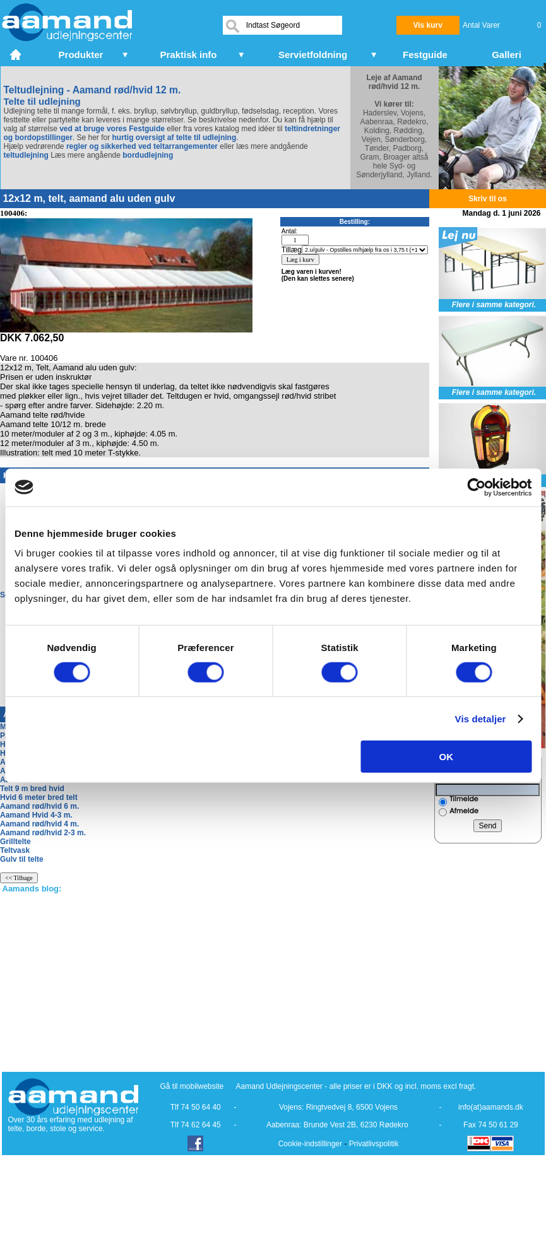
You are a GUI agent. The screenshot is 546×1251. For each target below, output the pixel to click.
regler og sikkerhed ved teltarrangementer (141, 146)
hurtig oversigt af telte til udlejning (174, 137)
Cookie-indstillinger (310, 1143)
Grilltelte (15, 841)
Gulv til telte (22, 859)
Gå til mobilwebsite (192, 1086)
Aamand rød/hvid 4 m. (39, 823)
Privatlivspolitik (374, 1143)
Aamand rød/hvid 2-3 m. (43, 832)
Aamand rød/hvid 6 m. (39, 806)
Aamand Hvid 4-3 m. (36, 815)
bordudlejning (147, 155)
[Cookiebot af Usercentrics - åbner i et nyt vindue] (476, 487)
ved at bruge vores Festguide (111, 128)
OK (446, 756)
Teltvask (15, 850)
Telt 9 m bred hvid (32, 788)
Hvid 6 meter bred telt (39, 797)
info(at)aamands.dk (490, 1107)
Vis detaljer (480, 718)
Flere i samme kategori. (494, 304)
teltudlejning (26, 155)
